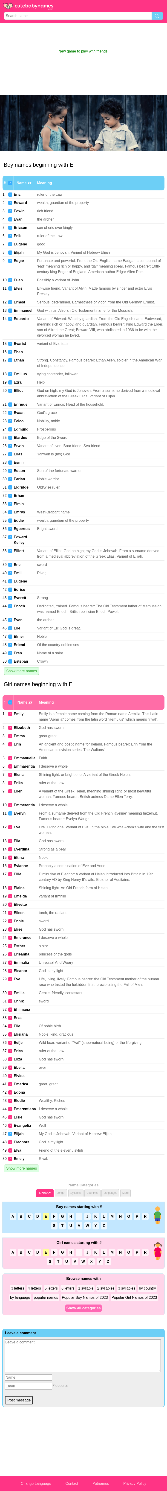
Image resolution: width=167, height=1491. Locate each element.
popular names (46, 1297)
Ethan (19, 360)
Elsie (18, 1117)
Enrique (21, 404)
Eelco (19, 421)
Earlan (19, 479)
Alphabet (45, 1193)
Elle (17, 1026)
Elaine (19, 888)
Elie (17, 628)
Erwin (19, 446)
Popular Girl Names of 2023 (134, 1297)
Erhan (19, 496)
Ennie (19, 921)
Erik (17, 236)
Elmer (19, 636)
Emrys (19, 512)
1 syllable (86, 1288)
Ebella (19, 1067)
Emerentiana (25, 1109)
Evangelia (22, 1125)
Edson (19, 471)
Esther (19, 946)
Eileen (19, 913)
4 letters (34, 1288)
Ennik (19, 1001)
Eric (17, 194)
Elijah (19, 252)
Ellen (18, 791)
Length (61, 1192)
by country (147, 1288)
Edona (19, 1092)
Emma (19, 736)
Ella (17, 841)
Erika (18, 783)
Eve (17, 979)
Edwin (19, 211)
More (125, 1192)
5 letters (51, 1288)
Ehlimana (22, 1009)
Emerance (23, 938)
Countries (92, 1192)
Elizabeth (22, 728)
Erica (18, 1051)
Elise (18, 929)
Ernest (19, 302)
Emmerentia (24, 805)
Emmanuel (23, 310)
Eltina (19, 857)
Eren (18, 653)
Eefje (18, 1043)
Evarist (20, 344)
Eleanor (20, 971)
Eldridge (21, 487)
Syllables (75, 1192)
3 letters (17, 1288)
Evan (18, 219)
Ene (17, 565)
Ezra (18, 382)
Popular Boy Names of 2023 (85, 1297)
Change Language (36, 1483)
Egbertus (22, 529)
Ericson (20, 228)
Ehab (18, 352)
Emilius (20, 374)
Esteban (21, 661)
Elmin (19, 504)
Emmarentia (24, 766)
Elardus (20, 438)
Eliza (18, 1059)
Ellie (17, 874)
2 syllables (106, 1288)
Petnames (100, 1483)
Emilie (19, 993)
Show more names (21, 671)
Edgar (19, 261)
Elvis (18, 288)
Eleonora (21, 1142)
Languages (110, 1192)
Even (18, 620)
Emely (19, 1159)
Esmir (19, 462)
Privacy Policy (134, 1483)
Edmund (21, 429)
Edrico (19, 589)
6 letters (68, 1288)
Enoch (19, 606)
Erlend (19, 645)
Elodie (19, 1101)
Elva (17, 1150)
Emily (19, 714)
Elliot (18, 391)
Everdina (21, 849)
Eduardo (21, 319)
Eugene (20, 581)
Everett (20, 598)
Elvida (19, 1076)
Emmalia (21, 962)
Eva (17, 827)
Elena (19, 775)
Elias (18, 454)
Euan (18, 280)
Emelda (20, 896)
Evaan (19, 413)
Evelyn (20, 813)
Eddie (19, 520)
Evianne (21, 866)
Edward (20, 203)
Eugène (20, 244)
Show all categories (83, 1308)
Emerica (21, 1084)
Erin (17, 744)
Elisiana (21, 1034)
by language (20, 1297)
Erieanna (21, 954)
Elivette (20, 904)
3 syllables (126, 1288)
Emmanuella (24, 758)
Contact (71, 1483)
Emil (18, 573)
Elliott (19, 551)
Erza (18, 1018)
